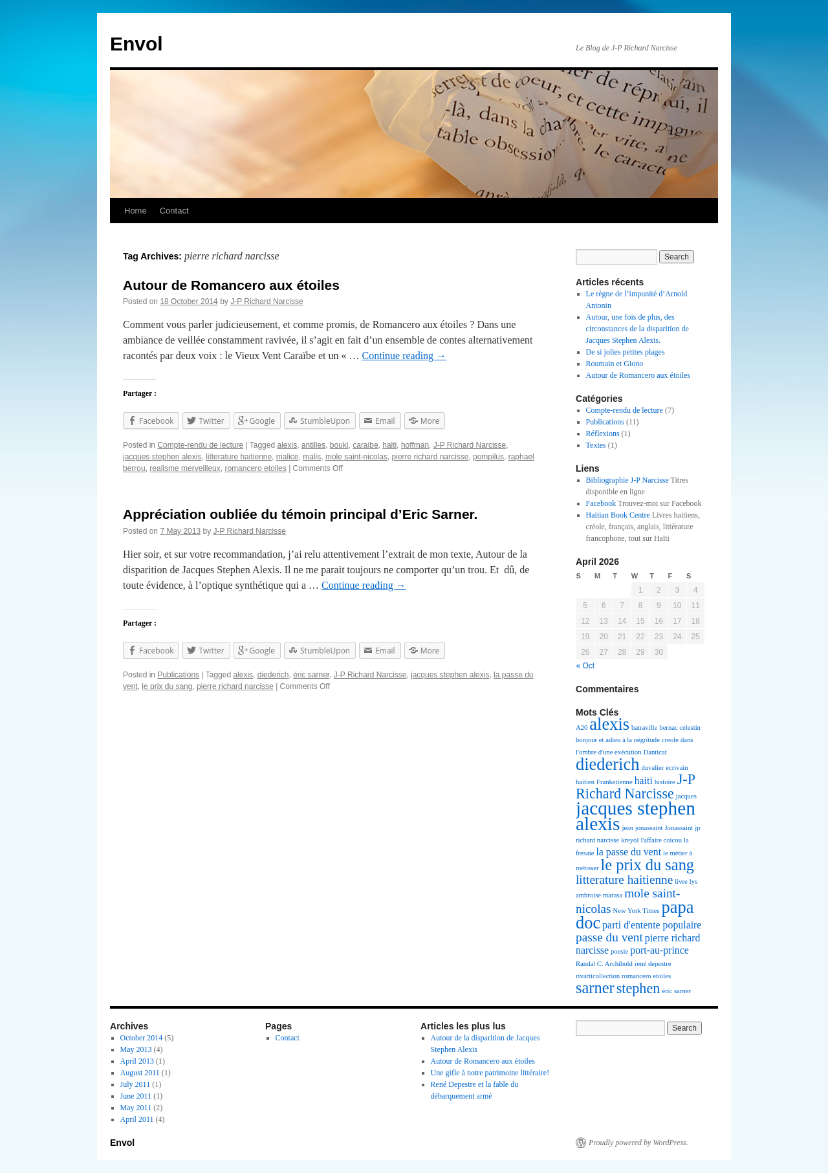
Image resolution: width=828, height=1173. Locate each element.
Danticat (655, 752)
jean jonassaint (642, 827)
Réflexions (603, 433)
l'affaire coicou (661, 840)
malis (312, 456)
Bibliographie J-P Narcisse (627, 480)
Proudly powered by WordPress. (638, 1142)
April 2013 (137, 1061)
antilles (313, 445)
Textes (596, 445)
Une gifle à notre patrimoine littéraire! (490, 1072)
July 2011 (135, 1084)
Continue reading (404, 355)
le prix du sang (167, 686)
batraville (644, 727)
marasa (612, 895)
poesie (619, 951)
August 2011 (140, 1072)
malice (287, 456)
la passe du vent (628, 851)
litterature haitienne (239, 456)
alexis (287, 445)
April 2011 (137, 1119)
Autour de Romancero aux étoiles (231, 285)
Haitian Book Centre (618, 515)
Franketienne (614, 781)
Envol (136, 43)
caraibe (365, 445)
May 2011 (136, 1107)
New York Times (636, 910)
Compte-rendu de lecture (200, 445)
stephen (638, 988)
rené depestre (653, 963)
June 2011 (136, 1096)
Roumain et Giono (615, 363)
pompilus (488, 456)
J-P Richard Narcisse (266, 301)
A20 (581, 727)
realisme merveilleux (184, 468)
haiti (389, 445)
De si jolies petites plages (625, 351)
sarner (595, 987)
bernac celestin (680, 727)
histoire (665, 781)
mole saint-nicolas (356, 456)
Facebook (601, 503)
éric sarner (311, 674)
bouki (339, 445)
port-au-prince (659, 950)
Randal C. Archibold (604, 963)
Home (135, 210)
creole (670, 739)
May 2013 (136, 1049)
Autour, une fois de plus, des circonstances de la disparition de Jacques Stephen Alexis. (637, 328)
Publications (178, 674)
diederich (273, 674)
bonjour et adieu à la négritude (618, 739)
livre (681, 881)
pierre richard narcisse (430, 456)
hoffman (415, 445)
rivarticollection (598, 976)
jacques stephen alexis (162, 456)
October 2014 (141, 1037)
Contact (174, 210)
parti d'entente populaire (651, 924)
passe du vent (609, 937)
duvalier (652, 767)
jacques (686, 796)
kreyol (629, 840)
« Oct (585, 665)
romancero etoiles (255, 468)
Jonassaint (678, 827)
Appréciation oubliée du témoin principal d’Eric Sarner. (300, 514)
